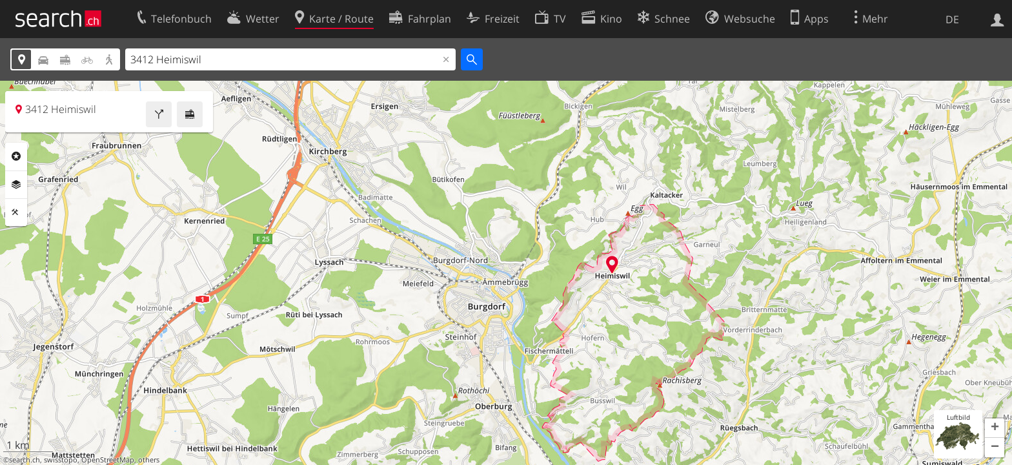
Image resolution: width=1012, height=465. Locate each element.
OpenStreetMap (107, 459)
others (148, 459)
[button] (994, 428)
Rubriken (16, 156)
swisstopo (60, 459)
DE (952, 19)
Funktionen (16, 212)
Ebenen (16, 184)
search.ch (24, 459)
